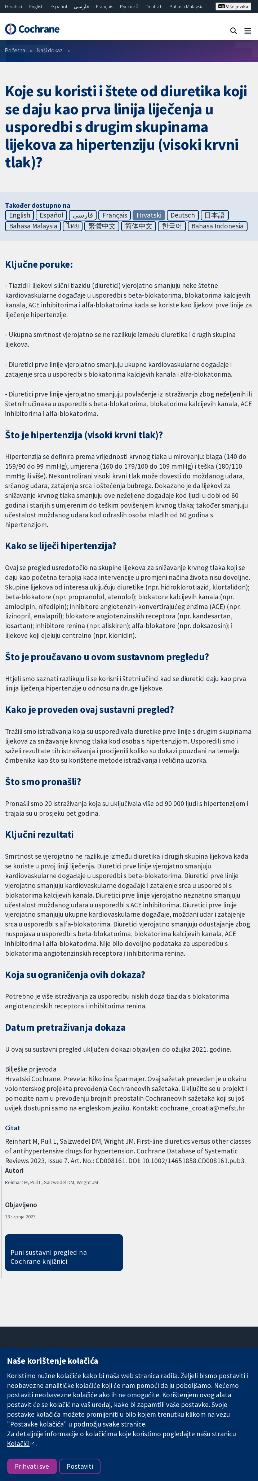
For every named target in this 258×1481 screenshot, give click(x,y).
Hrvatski (13, 6)
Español (58, 6)
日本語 (214, 215)
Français (104, 6)
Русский (129, 6)
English (36, 6)
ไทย (73, 226)
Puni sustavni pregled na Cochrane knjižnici (48, 1257)
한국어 (172, 226)
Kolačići (18, 1443)
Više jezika (233, 6)
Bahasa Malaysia (186, 6)
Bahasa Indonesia (217, 226)
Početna (15, 50)
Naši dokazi (50, 50)
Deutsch (154, 6)
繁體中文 (102, 226)
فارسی (81, 6)
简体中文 (138, 226)
